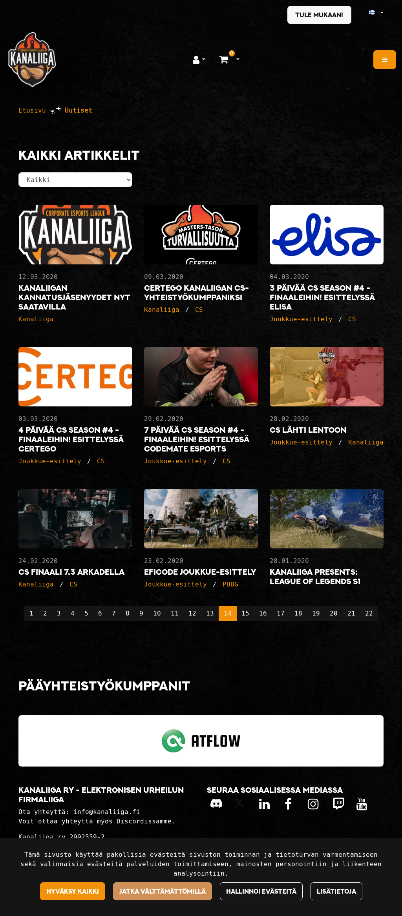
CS (199, 309)
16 (263, 613)
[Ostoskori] (225, 59)
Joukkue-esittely (301, 319)
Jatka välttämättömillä (162, 891)
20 (334, 613)
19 (316, 613)
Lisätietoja (336, 891)
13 (210, 613)
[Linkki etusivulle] (32, 59)
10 (157, 613)
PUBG (230, 584)
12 (192, 613)
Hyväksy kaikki (72, 891)
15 (245, 613)
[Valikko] (384, 59)
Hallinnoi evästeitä (261, 891)
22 (369, 613)
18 (298, 613)
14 (228, 613)
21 (351, 613)
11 (175, 613)
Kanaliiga (36, 319)
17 (281, 613)
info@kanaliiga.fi (106, 812)
